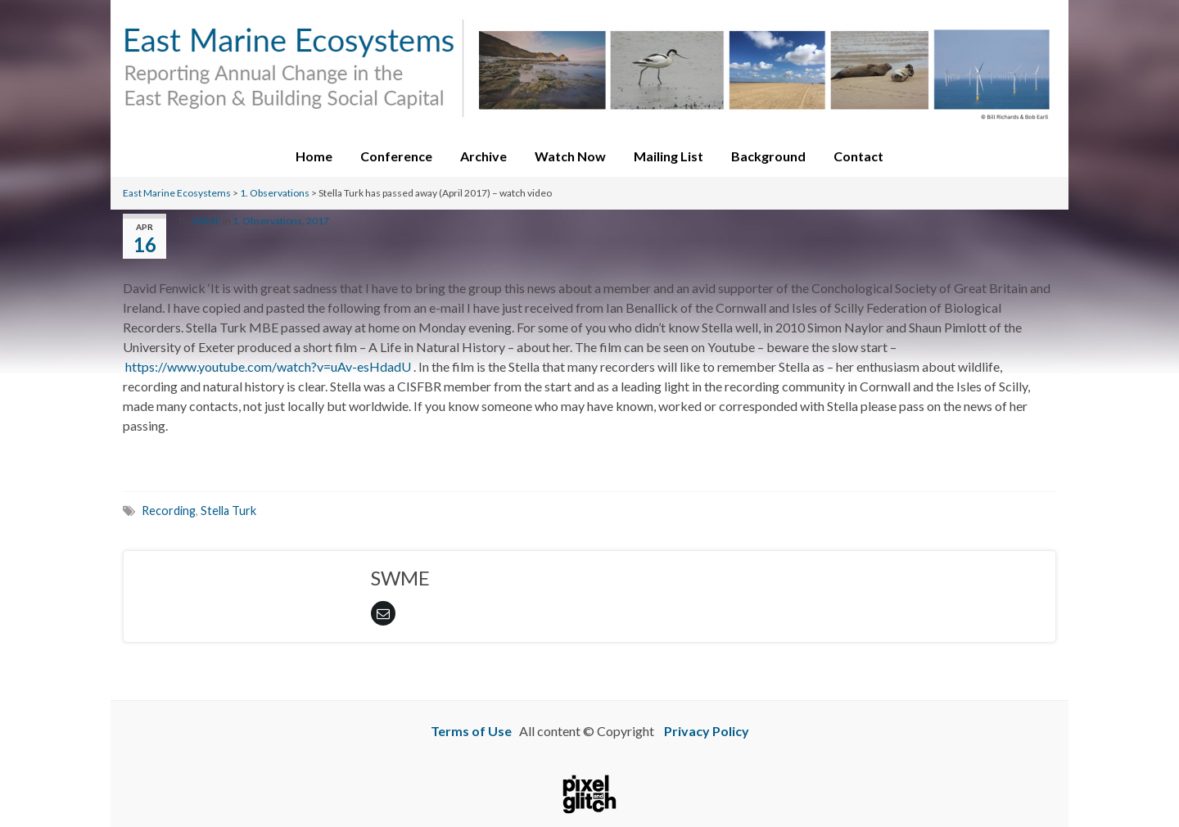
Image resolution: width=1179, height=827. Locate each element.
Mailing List (668, 156)
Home (314, 156)
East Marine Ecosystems (177, 193)
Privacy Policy (706, 731)
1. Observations (274, 193)
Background (768, 156)
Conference (396, 156)
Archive (483, 156)
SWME (206, 221)
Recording (169, 510)
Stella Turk (228, 510)
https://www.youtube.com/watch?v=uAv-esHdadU (268, 366)
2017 (317, 221)
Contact (858, 156)
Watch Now (570, 156)
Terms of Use (471, 731)
